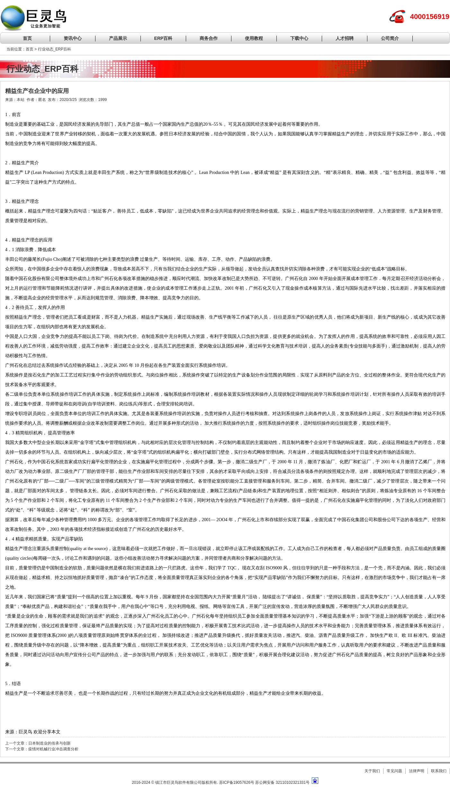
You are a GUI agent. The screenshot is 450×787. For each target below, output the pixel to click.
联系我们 (438, 771)
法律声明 (416, 771)
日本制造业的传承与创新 (49, 743)
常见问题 (394, 771)
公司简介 (390, 38)
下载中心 (299, 38)
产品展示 (118, 38)
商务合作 (209, 38)
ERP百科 (163, 38)
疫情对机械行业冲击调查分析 (53, 749)
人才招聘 (345, 38)
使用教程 (254, 38)
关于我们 (372, 771)
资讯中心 (73, 38)
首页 (27, 38)
